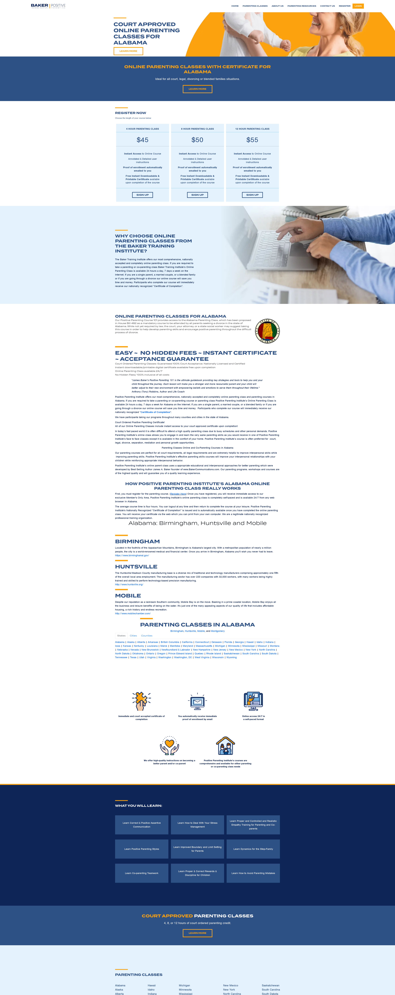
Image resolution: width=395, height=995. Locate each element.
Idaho (260, 642)
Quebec (199, 653)
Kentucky (139, 645)
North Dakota (122, 653)
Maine (163, 645)
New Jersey (219, 649)
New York (251, 649)
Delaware (216, 642)
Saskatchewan (232, 653)
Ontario (150, 653)
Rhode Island (213, 653)
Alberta (141, 642)
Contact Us (327, 6)
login (358, 6)
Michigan (220, 645)
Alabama (119, 642)
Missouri (262, 645)
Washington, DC (183, 657)
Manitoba (175, 645)
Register (344, 6)
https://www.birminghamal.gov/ (132, 555)
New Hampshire (201, 649)
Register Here (178, 493)
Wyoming (231, 657)
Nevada (134, 649)
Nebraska (122, 649)
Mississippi (248, 645)
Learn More (117, 51)
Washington (164, 657)
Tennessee (121, 657)
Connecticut (202, 642)
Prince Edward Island (180, 653)
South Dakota (269, 653)
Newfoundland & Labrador (176, 649)
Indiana (269, 642)
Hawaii (250, 642)
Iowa (117, 645)
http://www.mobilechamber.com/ (133, 613)
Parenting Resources (302, 6)
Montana (274, 645)
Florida (228, 642)
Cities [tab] (133, 635)
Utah (141, 657)
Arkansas (153, 642)
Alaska (131, 642)
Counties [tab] (146, 635)
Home (235, 6)
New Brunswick (150, 649)
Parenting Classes (255, 6)
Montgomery (218, 631)
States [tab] (121, 635)
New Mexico (236, 649)
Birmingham (177, 631)
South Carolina (250, 653)
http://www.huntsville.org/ (129, 584)
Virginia (151, 657)
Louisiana (152, 645)
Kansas (127, 645)
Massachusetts (204, 645)
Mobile (201, 631)
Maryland (188, 645)
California (187, 642)
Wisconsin (218, 657)
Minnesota (233, 645)
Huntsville (190, 631)
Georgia (239, 642)
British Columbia (170, 642)
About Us (277, 6)
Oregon (161, 653)
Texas (133, 657)
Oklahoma (137, 653)
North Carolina (267, 649)
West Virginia (202, 657)
